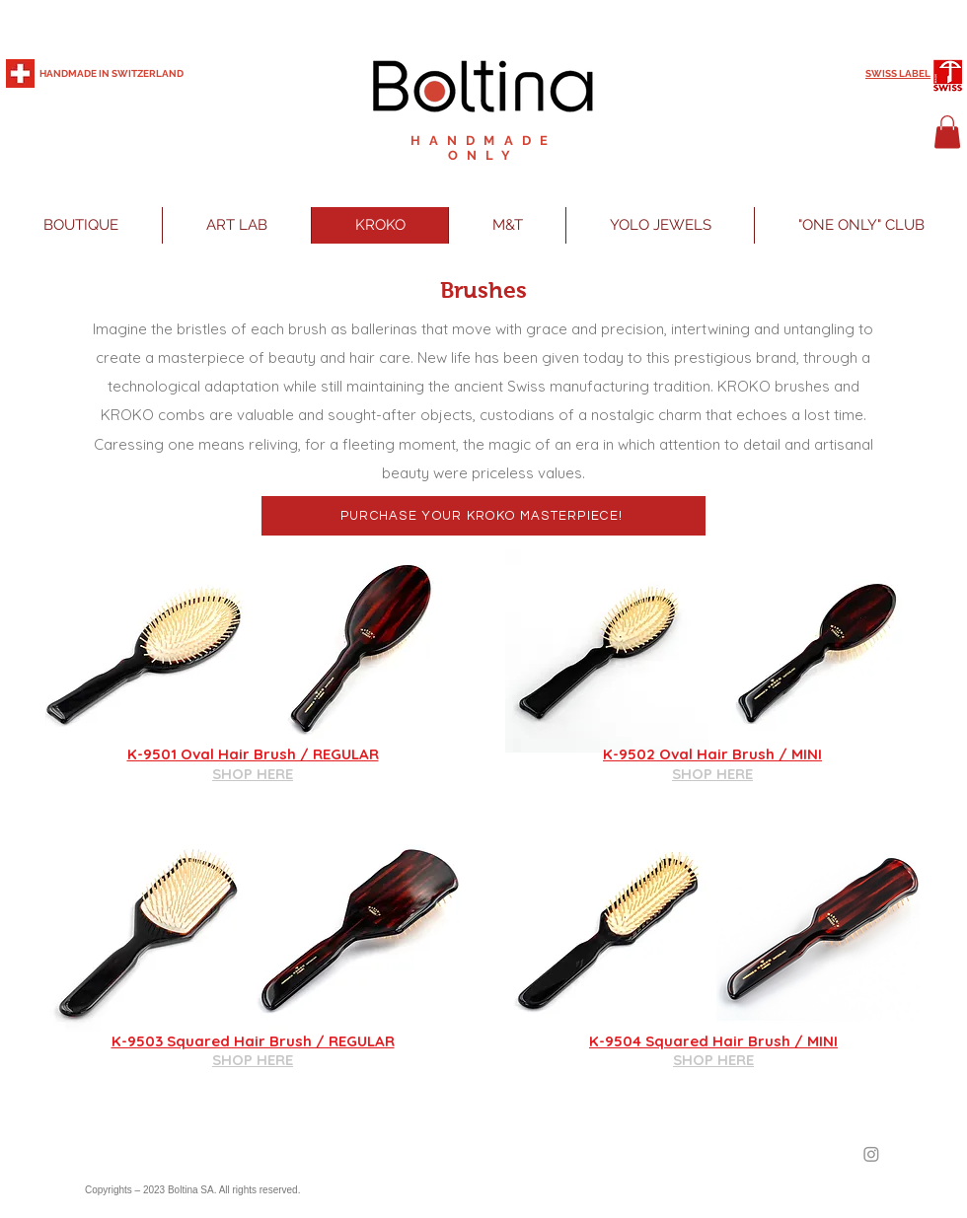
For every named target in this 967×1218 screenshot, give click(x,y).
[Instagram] (871, 1154)
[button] (947, 131)
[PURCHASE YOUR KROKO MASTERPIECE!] (483, 516)
